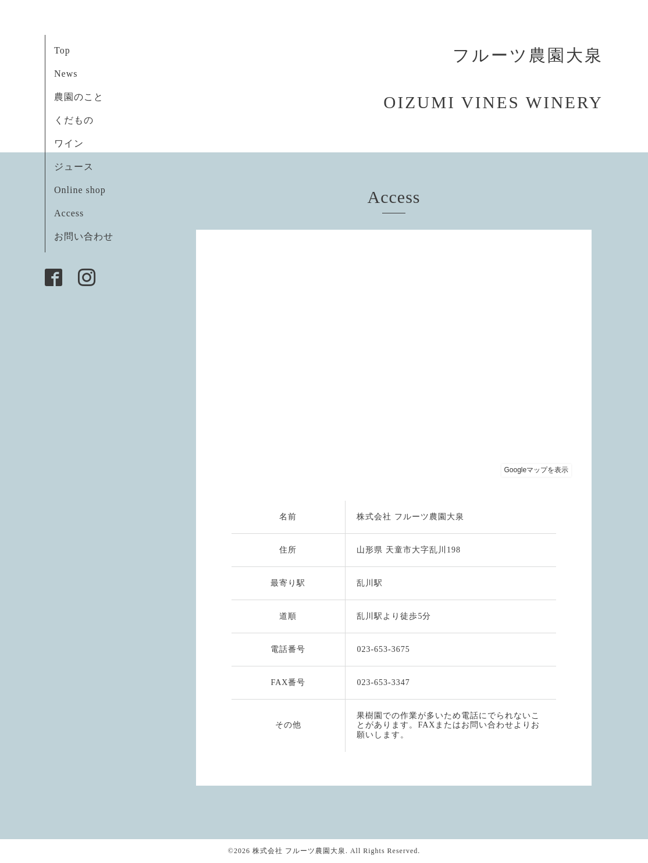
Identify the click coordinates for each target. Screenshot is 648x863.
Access (69, 213)
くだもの (74, 120)
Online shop (80, 190)
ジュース (74, 167)
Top (62, 50)
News (65, 74)
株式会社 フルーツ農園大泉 (299, 851)
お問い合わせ (83, 236)
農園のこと (79, 97)
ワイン (69, 143)
